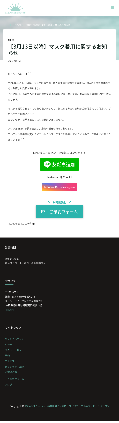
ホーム (8, 346)
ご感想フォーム (16, 381)
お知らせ (15, 224)
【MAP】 (10, 311)
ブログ (8, 386)
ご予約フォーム (59, 212)
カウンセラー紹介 (14, 368)
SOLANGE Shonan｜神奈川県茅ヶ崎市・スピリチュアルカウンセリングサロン (66, 408)
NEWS (18, 25)
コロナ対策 (29, 224)
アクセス (9, 363)
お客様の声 (11, 374)
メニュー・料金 (13, 352)
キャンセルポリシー (16, 340)
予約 (7, 357)
